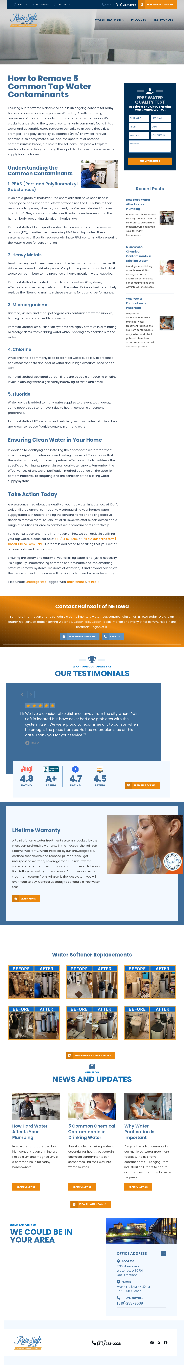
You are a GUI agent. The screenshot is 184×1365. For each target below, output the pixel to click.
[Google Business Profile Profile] (165, 1344)
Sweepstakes (40, 4)
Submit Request (150, 161)
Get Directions (127, 1276)
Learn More (24, 898)
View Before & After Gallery (88, 1055)
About (19, 4)
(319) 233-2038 (130, 1304)
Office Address (141, 1255)
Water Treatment (108, 20)
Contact (61, 4)
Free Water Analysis (155, 4)
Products (138, 20)
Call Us (111, 636)
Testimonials (163, 20)
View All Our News (88, 1205)
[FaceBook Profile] (152, 1344)
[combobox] (161, 135)
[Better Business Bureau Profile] (158, 1344)
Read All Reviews (140, 785)
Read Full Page (26, 1188)
